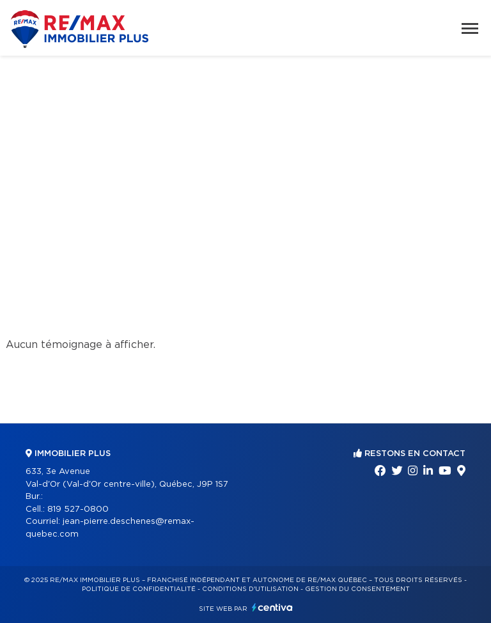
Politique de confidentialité (139, 589)
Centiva (272, 607)
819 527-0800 (78, 509)
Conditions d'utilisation (250, 589)
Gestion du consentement (357, 589)
